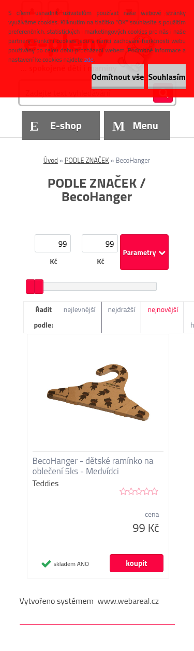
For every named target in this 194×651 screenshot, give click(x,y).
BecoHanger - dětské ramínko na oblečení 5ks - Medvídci (93, 466)
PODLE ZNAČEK (87, 160)
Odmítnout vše (118, 76)
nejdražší (122, 309)
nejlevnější (80, 309)
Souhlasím (167, 76)
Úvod (50, 160)
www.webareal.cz (128, 601)
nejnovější (162, 309)
